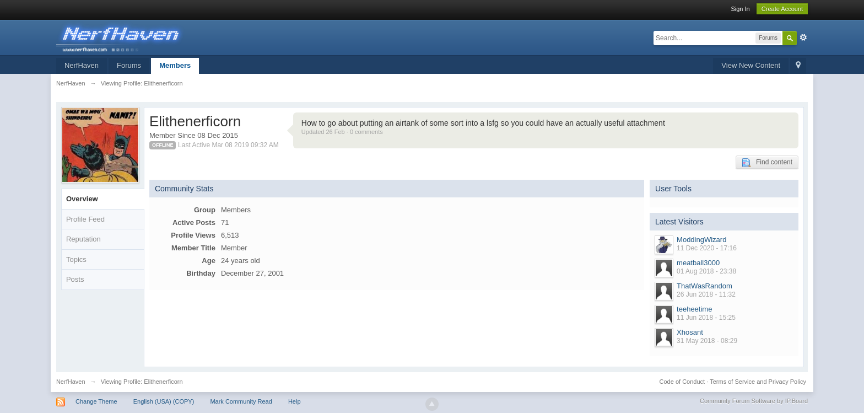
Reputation (83, 239)
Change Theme (96, 401)
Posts (75, 279)
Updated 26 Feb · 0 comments (342, 131)
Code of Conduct (682, 381)
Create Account (782, 9)
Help (294, 401)
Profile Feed (85, 219)
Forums (129, 65)
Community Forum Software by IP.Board (754, 401)
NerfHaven (81, 65)
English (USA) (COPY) (164, 401)
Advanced (803, 37)
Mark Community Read (241, 401)
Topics (76, 259)
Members (175, 65)
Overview (82, 199)
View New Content (750, 65)
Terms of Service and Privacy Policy (758, 381)
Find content (767, 162)
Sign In (740, 9)
